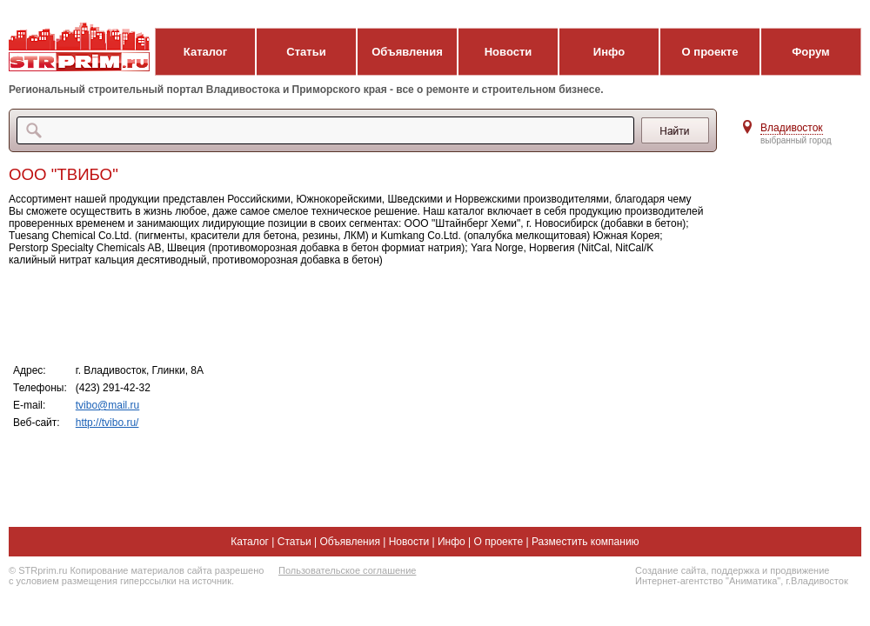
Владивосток (791, 128)
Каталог (205, 51)
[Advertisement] (356, 314)
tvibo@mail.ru (108, 405)
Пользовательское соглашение (347, 570)
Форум (810, 51)
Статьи (305, 51)
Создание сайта (670, 570)
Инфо (609, 51)
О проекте (710, 51)
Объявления (407, 51)
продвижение (799, 570)
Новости (508, 51)
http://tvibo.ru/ (107, 422)
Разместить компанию (585, 542)
